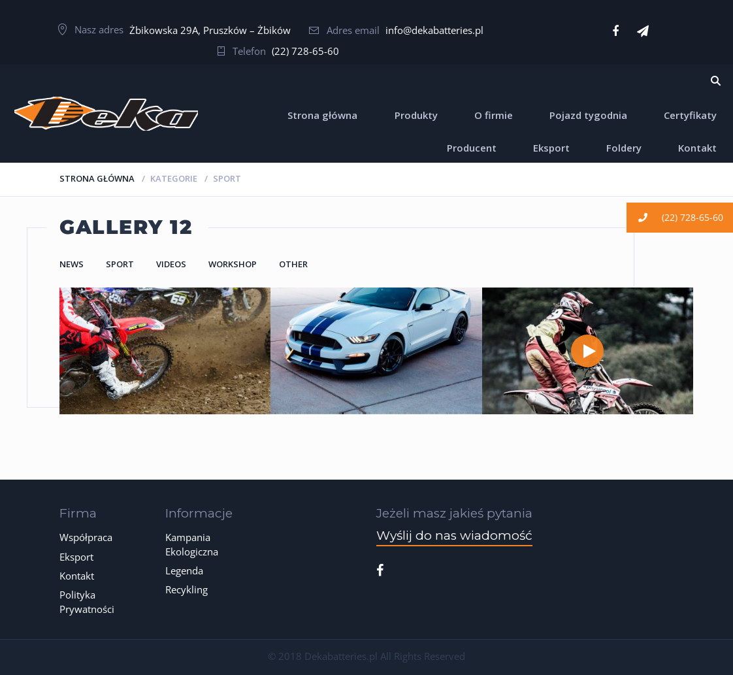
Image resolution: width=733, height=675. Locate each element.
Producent (472, 147)
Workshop (232, 264)
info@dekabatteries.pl (434, 30)
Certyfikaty (690, 115)
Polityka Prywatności (86, 601)
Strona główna (322, 115)
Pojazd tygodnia (588, 115)
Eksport (551, 147)
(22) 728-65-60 (305, 51)
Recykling (186, 589)
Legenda (184, 570)
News (71, 264)
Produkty (416, 115)
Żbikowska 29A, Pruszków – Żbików (210, 30)
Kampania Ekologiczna (191, 544)
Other (293, 264)
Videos (171, 264)
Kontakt (697, 147)
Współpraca (85, 537)
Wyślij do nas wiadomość (454, 535)
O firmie (493, 115)
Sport (120, 264)
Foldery (624, 147)
